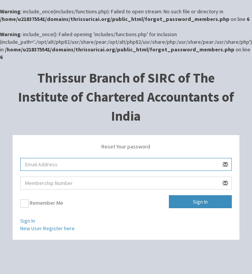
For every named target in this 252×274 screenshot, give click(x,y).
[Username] (126, 164)
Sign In (200, 201)
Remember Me (41, 203)
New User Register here (47, 228)
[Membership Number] (126, 183)
